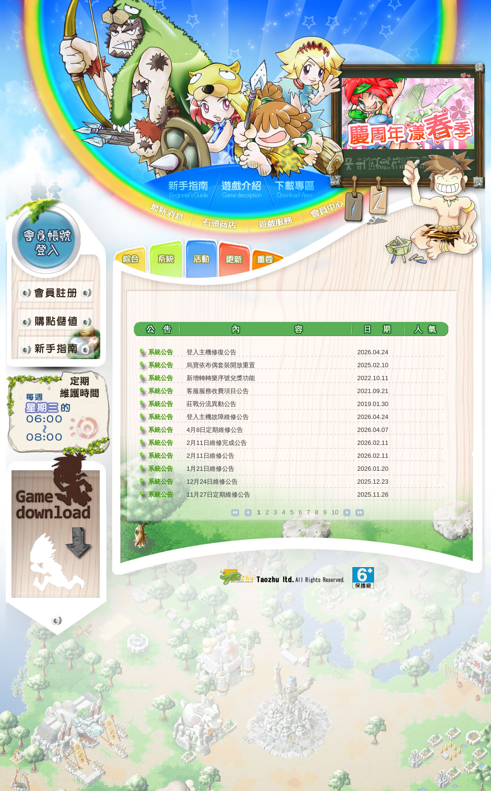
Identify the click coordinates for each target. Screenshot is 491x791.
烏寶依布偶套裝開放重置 (221, 365)
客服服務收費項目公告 (218, 391)
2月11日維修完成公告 (217, 442)
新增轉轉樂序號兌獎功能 (221, 378)
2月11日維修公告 (210, 455)
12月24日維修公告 (212, 481)
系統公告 (160, 352)
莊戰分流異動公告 (211, 403)
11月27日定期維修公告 (218, 494)
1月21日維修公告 (210, 468)
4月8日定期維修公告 (215, 429)
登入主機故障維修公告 (218, 416)
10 (334, 512)
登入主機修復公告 (211, 352)
